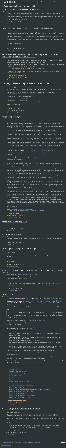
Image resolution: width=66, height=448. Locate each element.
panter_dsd (42, 301)
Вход (63, 2)
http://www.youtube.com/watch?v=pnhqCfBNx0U (25, 274)
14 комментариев (11, 79)
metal (21, 285)
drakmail (32, 301)
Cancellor (53, 301)
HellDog (8, 110)
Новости (20, 2)
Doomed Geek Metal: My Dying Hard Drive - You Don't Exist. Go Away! (32, 270)
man (19, 285)
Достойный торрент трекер (14, 221)
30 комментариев (11, 434)
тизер (20, 383)
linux (9, 45)
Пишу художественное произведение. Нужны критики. (27, 83)
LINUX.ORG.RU (9, 2)
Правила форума (10, 442)
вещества (14, 213)
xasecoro (8, 48)
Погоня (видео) (46, 389)
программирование (21, 75)
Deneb (8, 242)
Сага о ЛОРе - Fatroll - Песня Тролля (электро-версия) (22, 395)
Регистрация (57, 2)
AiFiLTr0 (29, 302)
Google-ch (8, 264)
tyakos (33, 302)
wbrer (16, 300)
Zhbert (12, 300)
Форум (34, 2)
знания (10, 430)
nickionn (61, 300)
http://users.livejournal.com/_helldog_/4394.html (20, 98)
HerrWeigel (50, 302)
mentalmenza (9, 77)
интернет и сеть (16, 430)
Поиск (42, 2)
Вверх (63, 442)
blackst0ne (39, 302)
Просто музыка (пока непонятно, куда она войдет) (21, 385)
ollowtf (36, 301)
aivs (7, 21)
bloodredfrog (26, 301)
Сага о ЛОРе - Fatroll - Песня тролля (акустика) (20, 393)
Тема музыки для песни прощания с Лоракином (20, 381)
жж (9, 108)
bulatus (27, 300)
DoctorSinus (35, 298)
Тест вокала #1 (12, 397)
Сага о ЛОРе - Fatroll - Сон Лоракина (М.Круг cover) (21, 391)
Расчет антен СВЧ (13, 234)
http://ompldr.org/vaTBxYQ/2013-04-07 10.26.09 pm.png (42, 150)
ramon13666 (29, 6)
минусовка (15, 367)
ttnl (19, 300)
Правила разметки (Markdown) (34, 442)
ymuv (55, 302)
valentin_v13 (24, 302)
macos (9, 213)
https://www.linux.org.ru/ (6, 445)
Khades (44, 298)
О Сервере (3, 442)
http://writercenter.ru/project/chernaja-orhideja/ (28, 101)
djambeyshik (41, 300)
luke (40, 298)
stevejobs (8, 215)
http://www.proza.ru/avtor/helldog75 (19, 100)
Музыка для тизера (13, 383)
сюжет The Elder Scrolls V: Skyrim (36, 320)
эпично (24, 400)
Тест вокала (20, 397)
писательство (13, 108)
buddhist (45, 302)
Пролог (10, 367)
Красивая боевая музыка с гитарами (17, 387)
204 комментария (11, 266)
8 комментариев (10, 244)
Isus (7, 288)
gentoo (15, 285)
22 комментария (11, 23)
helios (8, 301)
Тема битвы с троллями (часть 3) (17, 373)
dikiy (56, 298)
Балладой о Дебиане (14, 362)
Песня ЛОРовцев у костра (15, 369)
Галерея (26, 2)
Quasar (52, 298)
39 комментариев (11, 404)
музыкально (19, 400)
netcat (18, 302)
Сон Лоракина (12, 377)
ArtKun (8, 302)
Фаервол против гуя (11, 117)
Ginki (52, 300)
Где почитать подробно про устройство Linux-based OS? (27, 28)
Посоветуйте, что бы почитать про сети (23, 408)
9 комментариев (10, 50)
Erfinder (59, 302)
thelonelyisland (14, 301)
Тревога (10, 379)
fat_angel (48, 301)
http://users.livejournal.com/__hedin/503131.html (23, 209)
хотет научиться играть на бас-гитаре (19, 248)
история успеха (12, 400)
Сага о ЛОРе (7, 294)
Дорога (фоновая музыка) (15, 375)
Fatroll (48, 298)
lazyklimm (58, 301)
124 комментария (11, 217)
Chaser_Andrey (34, 300)
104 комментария (11, 290)
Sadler (60, 298)
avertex (8, 228)
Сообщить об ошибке (5, 443)
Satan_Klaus (10, 304)
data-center (10, 285)
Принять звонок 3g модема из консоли (20, 9)
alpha (8, 300)
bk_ (31, 298)
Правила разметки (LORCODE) (20, 442)
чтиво (18, 108)
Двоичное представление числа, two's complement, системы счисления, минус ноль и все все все (30, 55)
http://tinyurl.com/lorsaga (12, 322)
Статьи (30, 2)
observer (47, 300)
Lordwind (23, 300)
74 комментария (11, 112)
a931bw (20, 301)
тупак (13, 261)
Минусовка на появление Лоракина (17, 371)
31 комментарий (11, 230)
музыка (10, 261)
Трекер (39, 2)
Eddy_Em (13, 302)
